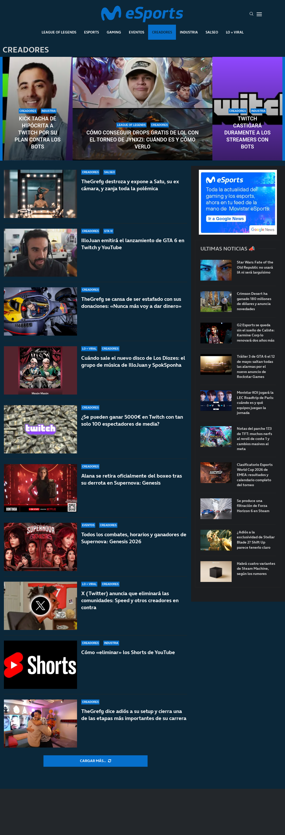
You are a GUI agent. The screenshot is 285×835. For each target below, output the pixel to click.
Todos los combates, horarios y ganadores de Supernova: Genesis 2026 (133, 538)
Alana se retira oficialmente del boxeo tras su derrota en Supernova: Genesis (131, 479)
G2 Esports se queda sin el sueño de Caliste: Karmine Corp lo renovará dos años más (255, 333)
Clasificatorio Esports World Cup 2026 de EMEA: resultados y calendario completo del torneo (255, 474)
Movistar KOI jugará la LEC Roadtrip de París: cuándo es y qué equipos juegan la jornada (255, 402)
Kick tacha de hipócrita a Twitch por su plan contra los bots (38, 133)
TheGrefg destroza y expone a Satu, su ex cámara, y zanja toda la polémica (130, 185)
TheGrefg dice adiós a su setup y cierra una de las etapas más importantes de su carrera (133, 715)
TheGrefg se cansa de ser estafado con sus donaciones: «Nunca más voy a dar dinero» (131, 302)
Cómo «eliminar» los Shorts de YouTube (128, 652)
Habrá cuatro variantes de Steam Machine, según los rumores (256, 568)
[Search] (251, 14)
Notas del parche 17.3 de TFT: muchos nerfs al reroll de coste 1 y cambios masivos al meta (254, 438)
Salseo (212, 32)
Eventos (136, 32)
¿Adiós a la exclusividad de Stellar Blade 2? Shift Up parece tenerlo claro (256, 540)
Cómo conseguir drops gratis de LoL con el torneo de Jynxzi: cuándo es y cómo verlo (142, 140)
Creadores (162, 32)
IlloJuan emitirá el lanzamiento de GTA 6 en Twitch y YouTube (132, 244)
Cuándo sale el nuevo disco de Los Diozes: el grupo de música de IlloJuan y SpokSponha (133, 361)
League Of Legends (59, 32)
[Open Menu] (259, 14)
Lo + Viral (235, 32)
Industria (189, 32)
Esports (91, 32)
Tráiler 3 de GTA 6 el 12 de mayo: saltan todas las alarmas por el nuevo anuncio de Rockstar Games (256, 366)
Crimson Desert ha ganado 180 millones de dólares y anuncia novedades (254, 301)
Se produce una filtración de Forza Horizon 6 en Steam (253, 505)
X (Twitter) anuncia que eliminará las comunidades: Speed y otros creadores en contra (130, 600)
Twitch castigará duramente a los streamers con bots (247, 133)
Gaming (114, 32)
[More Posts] (95, 761)
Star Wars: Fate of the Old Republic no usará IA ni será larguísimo (255, 267)
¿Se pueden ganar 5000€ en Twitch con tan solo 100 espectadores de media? (132, 420)
